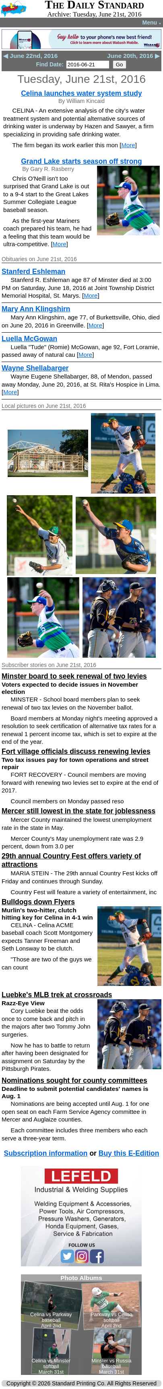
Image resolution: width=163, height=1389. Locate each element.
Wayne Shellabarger (35, 368)
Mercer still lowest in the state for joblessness (78, 811)
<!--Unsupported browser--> (81, 1324)
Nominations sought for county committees (74, 1080)
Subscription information (45, 1153)
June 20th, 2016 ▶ (133, 55)
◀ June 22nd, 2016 (30, 55)
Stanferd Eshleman (34, 272)
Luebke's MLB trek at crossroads (57, 995)
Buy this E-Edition (129, 1153)
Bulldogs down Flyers (38, 902)
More (128, 145)
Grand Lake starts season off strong (81, 161)
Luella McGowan (29, 339)
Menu (151, 22)
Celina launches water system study (81, 93)
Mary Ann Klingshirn (36, 309)
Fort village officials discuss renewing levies (76, 751)
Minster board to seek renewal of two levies (74, 676)
